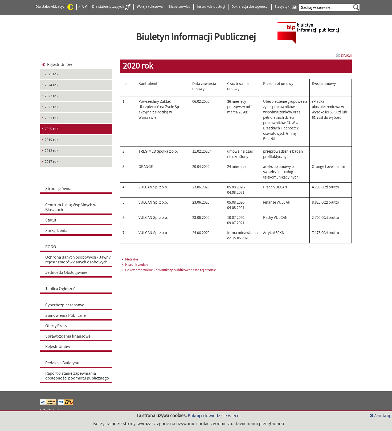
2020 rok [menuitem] (51, 128)
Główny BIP (49, 410)
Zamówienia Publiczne (65, 315)
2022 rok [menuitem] (51, 107)
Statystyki (285, 6)
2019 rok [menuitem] (51, 139)
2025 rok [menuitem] (51, 74)
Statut (50, 220)
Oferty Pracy (56, 326)
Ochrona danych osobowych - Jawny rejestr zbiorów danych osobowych (78, 260)
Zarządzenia (56, 230)
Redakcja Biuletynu (62, 363)
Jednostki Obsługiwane (66, 272)
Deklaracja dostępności (249, 6)
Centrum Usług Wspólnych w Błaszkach (70, 207)
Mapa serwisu (179, 6)
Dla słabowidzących (54, 7)
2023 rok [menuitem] (51, 96)
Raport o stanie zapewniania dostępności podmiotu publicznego (77, 376)
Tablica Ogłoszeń (60, 288)
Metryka (130, 259)
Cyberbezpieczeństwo (64, 305)
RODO (50, 247)
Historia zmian (135, 264)
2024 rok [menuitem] (51, 85)
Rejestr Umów (57, 64)
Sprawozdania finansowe (68, 336)
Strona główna (58, 188)
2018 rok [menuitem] (51, 150)
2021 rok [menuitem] (51, 118)
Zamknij (380, 416)
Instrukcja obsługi (211, 6)
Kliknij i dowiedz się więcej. (215, 416)
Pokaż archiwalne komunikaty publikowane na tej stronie (169, 270)
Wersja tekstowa (150, 6)
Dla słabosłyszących (111, 7)
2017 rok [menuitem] (51, 161)
